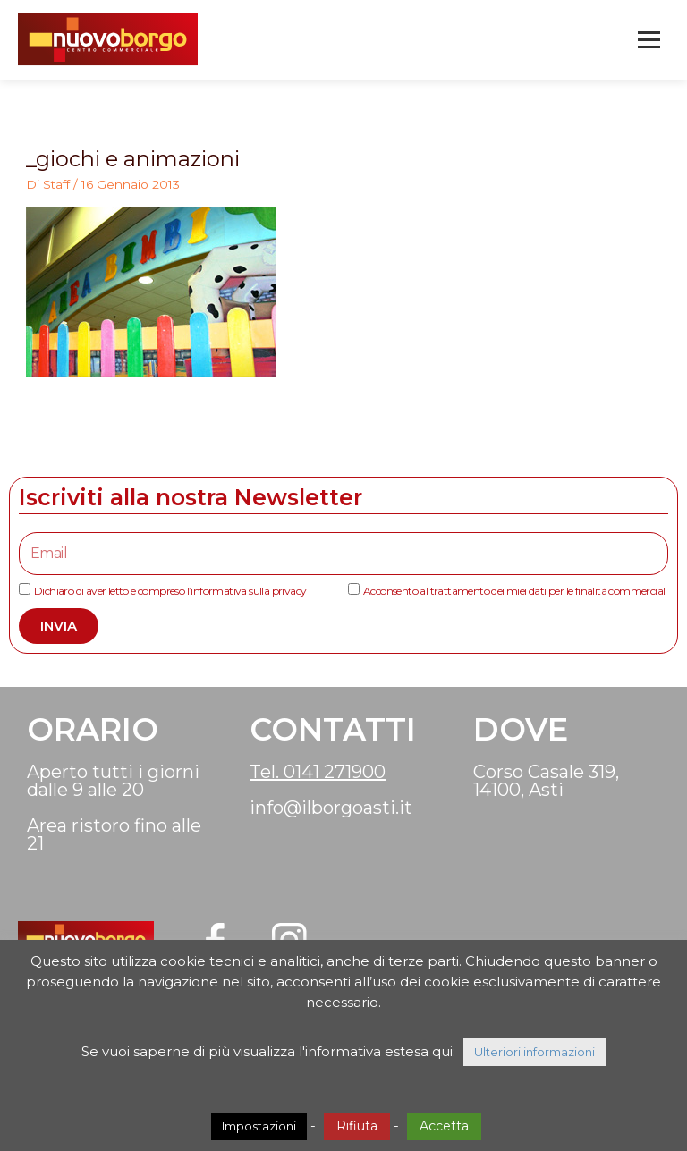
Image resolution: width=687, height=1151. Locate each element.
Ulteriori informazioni (534, 1052)
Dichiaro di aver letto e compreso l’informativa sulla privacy (170, 592)
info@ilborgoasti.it (331, 808)
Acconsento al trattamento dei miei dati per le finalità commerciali (515, 592)
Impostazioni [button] (259, 1126)
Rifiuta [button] (356, 1126)
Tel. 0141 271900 (318, 772)
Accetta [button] (444, 1126)
